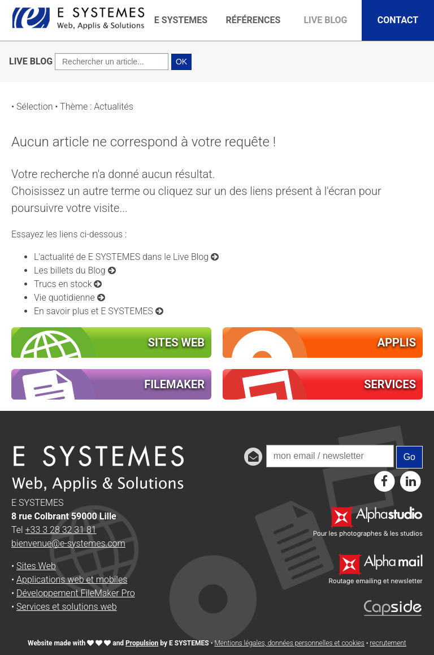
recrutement (388, 643)
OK (181, 61)
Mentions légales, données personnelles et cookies (289, 643)
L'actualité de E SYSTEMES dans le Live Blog (126, 256)
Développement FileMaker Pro (75, 593)
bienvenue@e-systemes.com (68, 543)
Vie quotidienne (69, 297)
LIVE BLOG (31, 61)
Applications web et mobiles (71, 579)
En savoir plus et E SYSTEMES (98, 311)
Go (409, 457)
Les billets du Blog (75, 270)
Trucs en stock (68, 284)
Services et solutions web (66, 606)
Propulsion (141, 643)
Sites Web (36, 566)
